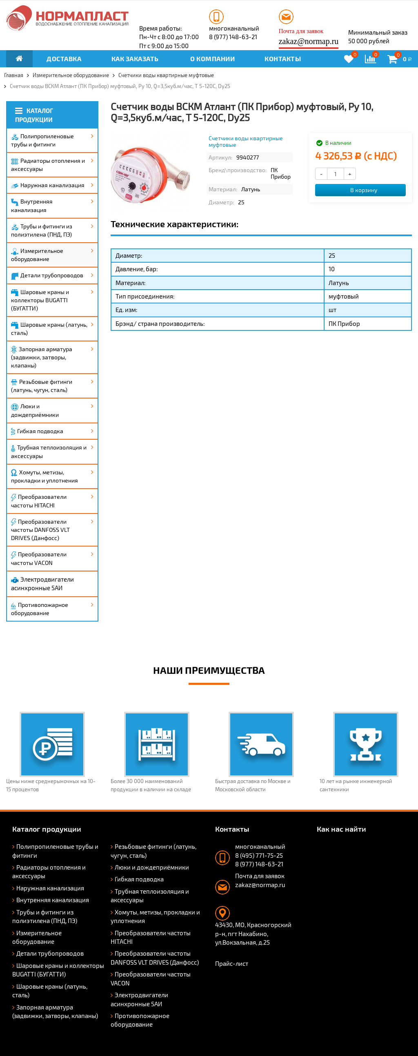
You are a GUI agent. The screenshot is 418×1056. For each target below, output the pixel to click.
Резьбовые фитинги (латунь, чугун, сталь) (41, 385)
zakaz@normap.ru (309, 41)
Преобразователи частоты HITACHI (39, 501)
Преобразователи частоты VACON (39, 558)
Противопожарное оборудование (39, 609)
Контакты (283, 58)
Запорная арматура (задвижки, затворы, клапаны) (41, 357)
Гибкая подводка (37, 431)
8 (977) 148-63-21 (233, 36)
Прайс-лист (231, 963)
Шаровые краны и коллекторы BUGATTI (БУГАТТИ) (40, 300)
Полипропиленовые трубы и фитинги (42, 140)
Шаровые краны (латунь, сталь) (49, 328)
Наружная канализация (47, 185)
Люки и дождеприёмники (35, 410)
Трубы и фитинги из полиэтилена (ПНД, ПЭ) (41, 230)
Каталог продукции (34, 114)
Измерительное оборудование (37, 254)
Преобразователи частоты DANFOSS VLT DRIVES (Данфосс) (40, 530)
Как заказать (135, 58)
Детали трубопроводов (47, 276)
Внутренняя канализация (32, 205)
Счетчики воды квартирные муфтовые (246, 141)
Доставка (64, 58)
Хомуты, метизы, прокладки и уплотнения (44, 476)
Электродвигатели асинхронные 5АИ (42, 583)
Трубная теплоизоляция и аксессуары (49, 451)
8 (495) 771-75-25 (259, 855)
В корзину (359, 189)
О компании (212, 58)
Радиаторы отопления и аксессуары (48, 164)
